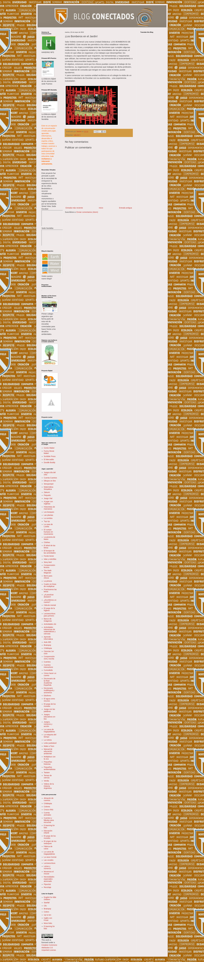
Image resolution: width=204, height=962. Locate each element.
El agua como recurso (49, 700)
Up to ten (47, 915)
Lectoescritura (49, 863)
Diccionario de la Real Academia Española (49, 682)
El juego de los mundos (50, 705)
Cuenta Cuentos (50, 478)
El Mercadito (49, 459)
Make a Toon (49, 746)
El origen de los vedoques (50, 842)
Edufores (47, 696)
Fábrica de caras (48, 847)
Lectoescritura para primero (49, 615)
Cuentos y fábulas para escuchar (49, 820)
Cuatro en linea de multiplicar (50, 585)
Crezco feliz (48, 810)
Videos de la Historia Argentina (49, 786)
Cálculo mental (50, 605)
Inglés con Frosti (48, 919)
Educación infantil (48, 832)
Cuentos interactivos (48, 666)
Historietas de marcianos (49, 508)
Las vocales (48, 860)
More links (48, 923)
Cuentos (47, 662)
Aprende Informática (48, 638)
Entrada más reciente (74, 208)
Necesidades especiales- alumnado (49, 879)
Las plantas (48, 515)
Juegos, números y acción (48, 724)
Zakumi (47, 492)
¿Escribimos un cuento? (50, 601)
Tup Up (47, 521)
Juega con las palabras (49, 710)
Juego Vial (48, 498)
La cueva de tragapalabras (49, 730)
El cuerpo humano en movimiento (48, 532)
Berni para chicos (48, 577)
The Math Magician (48, 571)
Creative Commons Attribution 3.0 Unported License (49, 947)
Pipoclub (47, 884)
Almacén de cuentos (48, 799)
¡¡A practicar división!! (49, 596)
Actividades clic (50, 624)
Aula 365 (47, 642)
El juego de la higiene (49, 609)
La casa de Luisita (48, 525)
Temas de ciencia (48, 776)
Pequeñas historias (48, 763)
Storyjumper (49, 484)
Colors (46, 912)
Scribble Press (50, 456)
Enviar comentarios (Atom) (87, 212)
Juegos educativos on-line (50, 716)
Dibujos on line (50, 481)
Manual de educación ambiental (48, 751)
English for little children (50, 898)
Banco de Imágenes (48, 620)
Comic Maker (49, 448)
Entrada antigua (125, 208)
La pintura (48, 581)
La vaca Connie (50, 857)
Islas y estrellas (50, 559)
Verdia (46, 781)
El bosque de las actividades (50, 552)
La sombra (48, 518)
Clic (45, 906)
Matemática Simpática (48, 488)
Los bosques (49, 512)
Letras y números (47, 867)
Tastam (47, 772)
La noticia (48, 740)
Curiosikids (48, 670)
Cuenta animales (47, 814)
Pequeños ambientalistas (50, 768)
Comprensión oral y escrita (49, 657)
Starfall (47, 903)
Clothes (47, 542)
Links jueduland (50, 743)
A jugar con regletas (48, 502)
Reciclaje (47, 887)
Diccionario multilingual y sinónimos (49, 690)
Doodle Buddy (49, 462)
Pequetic (47, 495)
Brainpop (47, 645)
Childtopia (48, 648)
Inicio (101, 208)
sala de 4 (77, 135)
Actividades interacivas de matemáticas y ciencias (50, 630)
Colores (47, 807)
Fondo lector (49, 556)
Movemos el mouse (49, 873)
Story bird (48, 562)
